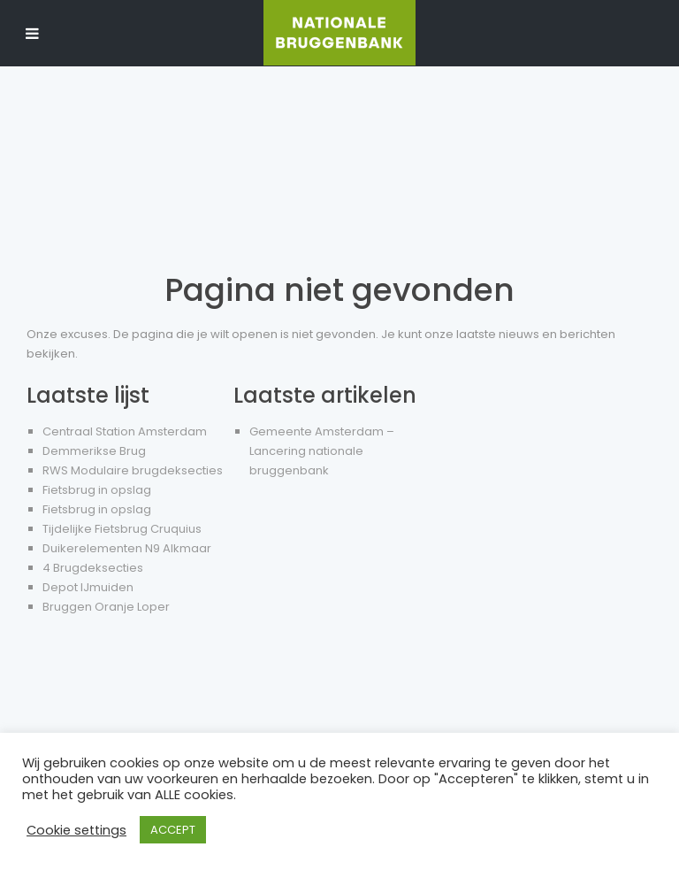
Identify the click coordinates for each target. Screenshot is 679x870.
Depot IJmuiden (88, 587)
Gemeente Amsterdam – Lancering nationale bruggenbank (321, 451)
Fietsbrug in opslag (96, 489)
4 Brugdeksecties (92, 567)
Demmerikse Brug (94, 451)
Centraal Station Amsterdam (124, 431)
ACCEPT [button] (172, 829)
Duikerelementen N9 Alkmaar (126, 548)
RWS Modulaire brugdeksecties (132, 470)
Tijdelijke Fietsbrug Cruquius (122, 528)
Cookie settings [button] (76, 830)
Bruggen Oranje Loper (106, 606)
